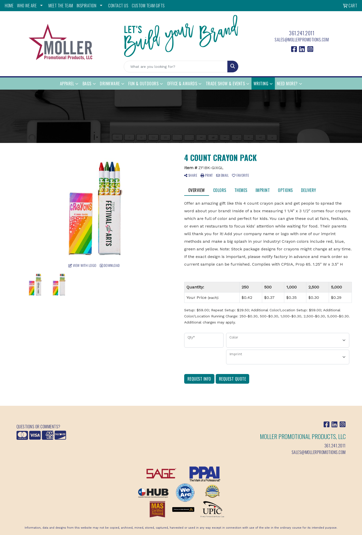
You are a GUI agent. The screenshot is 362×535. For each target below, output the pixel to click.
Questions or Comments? (38, 427)
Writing (261, 83)
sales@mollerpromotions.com (302, 40)
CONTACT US (118, 6)
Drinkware (110, 83)
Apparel (67, 83)
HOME (9, 6)
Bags (87, 83)
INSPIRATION (87, 6)
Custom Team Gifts (148, 6)
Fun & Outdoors (143, 83)
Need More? (287, 83)
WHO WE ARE (27, 6)
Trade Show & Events (225, 83)
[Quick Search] (176, 66)
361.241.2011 (301, 33)
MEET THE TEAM (61, 6)
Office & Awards (182, 83)
